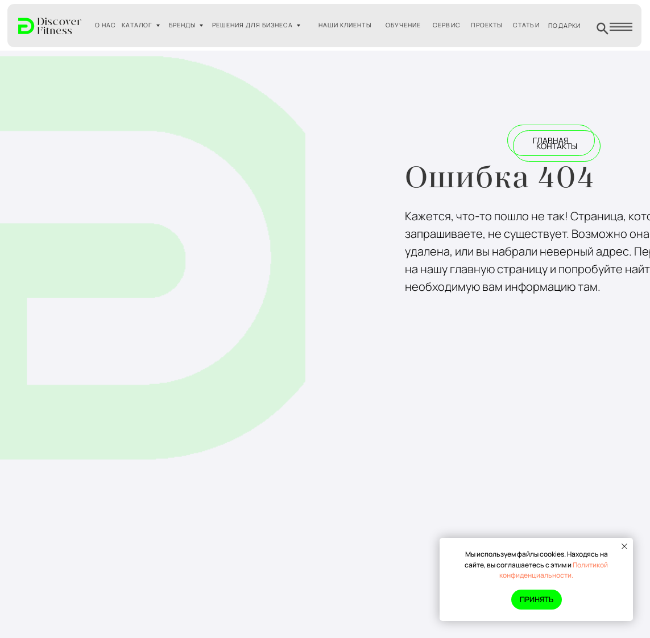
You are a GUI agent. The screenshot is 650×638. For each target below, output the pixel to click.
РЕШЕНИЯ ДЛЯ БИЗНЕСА (252, 25)
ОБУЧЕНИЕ (403, 25)
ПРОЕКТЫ (486, 25)
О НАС (105, 25)
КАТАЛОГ (137, 25)
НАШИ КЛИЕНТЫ (344, 25)
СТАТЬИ (526, 25)
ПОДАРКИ (564, 26)
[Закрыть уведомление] (624, 546)
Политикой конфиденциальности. (553, 570)
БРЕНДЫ (182, 25)
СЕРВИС (446, 25)
